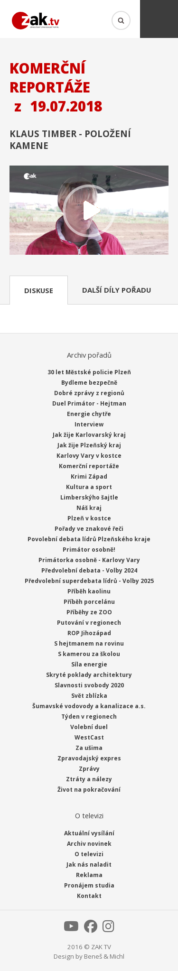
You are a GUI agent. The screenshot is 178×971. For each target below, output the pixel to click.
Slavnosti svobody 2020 (89, 685)
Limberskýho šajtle (89, 497)
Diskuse (38, 290)
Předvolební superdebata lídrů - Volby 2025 (89, 581)
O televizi (89, 854)
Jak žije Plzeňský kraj (89, 445)
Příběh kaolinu (89, 591)
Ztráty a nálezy (89, 779)
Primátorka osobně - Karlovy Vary (89, 560)
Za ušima (89, 748)
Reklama (89, 875)
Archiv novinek (89, 844)
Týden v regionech (89, 716)
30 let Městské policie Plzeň (89, 372)
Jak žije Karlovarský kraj (89, 435)
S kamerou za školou (89, 654)
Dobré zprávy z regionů (89, 393)
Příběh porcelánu (89, 602)
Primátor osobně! (89, 550)
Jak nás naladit (89, 864)
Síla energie (89, 664)
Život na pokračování (89, 790)
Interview (89, 424)
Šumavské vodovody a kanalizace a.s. (89, 706)
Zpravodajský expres (89, 758)
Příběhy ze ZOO (89, 612)
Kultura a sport (89, 487)
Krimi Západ (89, 476)
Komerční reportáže (89, 466)
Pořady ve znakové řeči (89, 529)
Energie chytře (89, 414)
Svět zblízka (89, 696)
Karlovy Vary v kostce (89, 456)
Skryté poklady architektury (89, 675)
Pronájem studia (89, 885)
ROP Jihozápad (89, 633)
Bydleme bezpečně (89, 383)
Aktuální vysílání (89, 833)
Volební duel (89, 727)
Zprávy (89, 769)
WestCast (89, 737)
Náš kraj (89, 508)
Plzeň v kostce (89, 518)
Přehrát (89, 211)
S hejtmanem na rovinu (89, 643)
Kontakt (89, 896)
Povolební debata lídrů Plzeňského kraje (89, 539)
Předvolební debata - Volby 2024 (89, 570)
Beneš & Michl (104, 956)
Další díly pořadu (116, 290)
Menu (159, 19)
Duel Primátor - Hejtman (89, 403)
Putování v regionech (89, 623)
